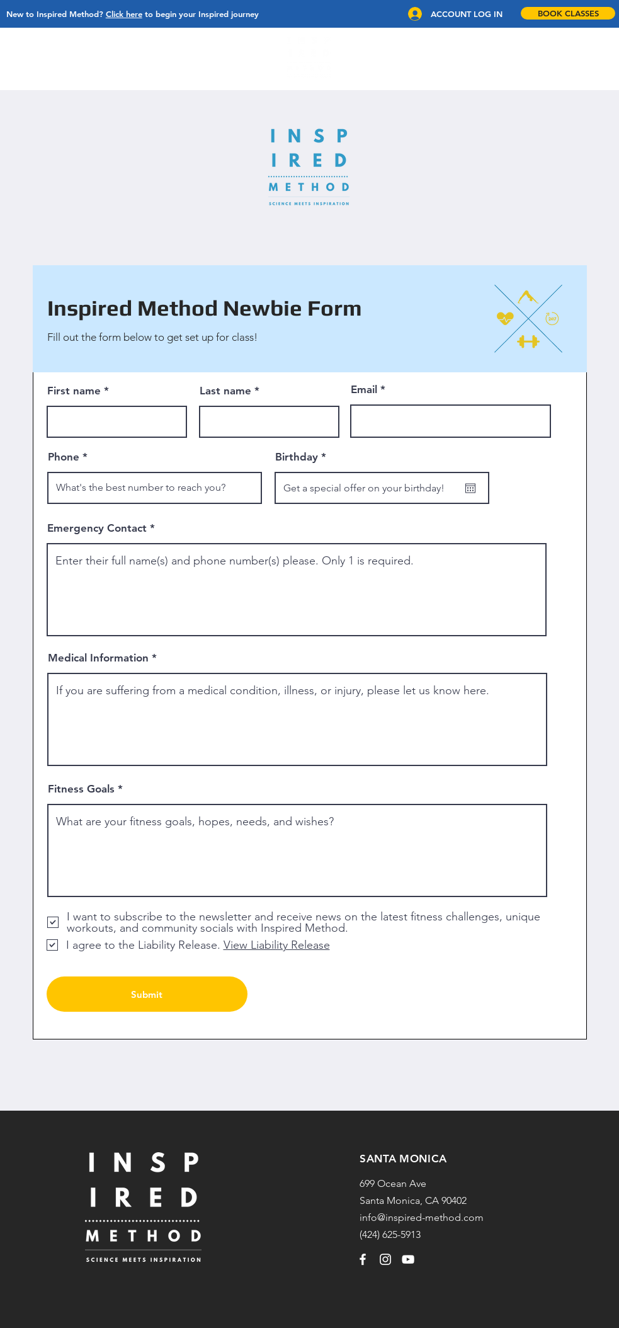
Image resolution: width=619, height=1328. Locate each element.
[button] (24, 58)
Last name (225, 391)
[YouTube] (408, 1259)
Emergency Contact (97, 528)
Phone (63, 457)
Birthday (303, 457)
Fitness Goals (81, 789)
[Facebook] (362, 1259)
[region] (309, 57)
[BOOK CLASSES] (568, 13)
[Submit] (147, 994)
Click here (124, 14)
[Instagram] (385, 1259)
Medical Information (98, 658)
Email (364, 389)
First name (74, 391)
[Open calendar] (470, 488)
